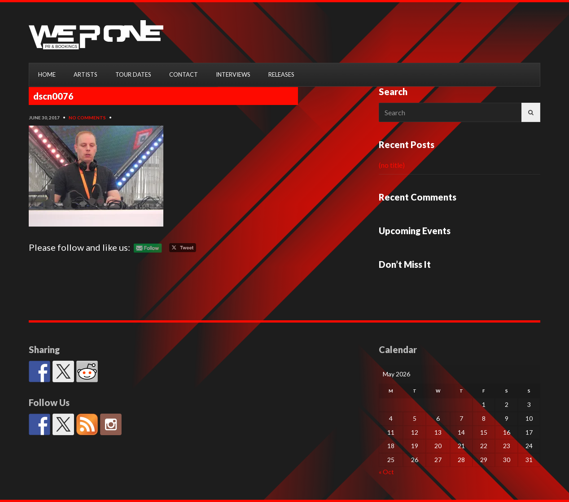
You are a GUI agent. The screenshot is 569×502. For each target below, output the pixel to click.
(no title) (392, 165)
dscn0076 (53, 96)
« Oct (386, 472)
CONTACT (183, 74)
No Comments (87, 117)
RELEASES (281, 74)
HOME (47, 74)
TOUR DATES (133, 74)
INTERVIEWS (233, 74)
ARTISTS (85, 74)
